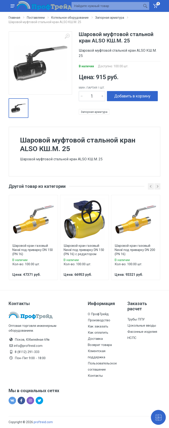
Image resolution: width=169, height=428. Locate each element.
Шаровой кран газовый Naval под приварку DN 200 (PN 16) (135, 250)
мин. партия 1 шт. (92, 87)
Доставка (95, 339)
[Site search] (106, 6)
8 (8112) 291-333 (27, 352)
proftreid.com (43, 422)
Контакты (95, 376)
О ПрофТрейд (98, 314)
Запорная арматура (94, 111)
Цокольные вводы (141, 325)
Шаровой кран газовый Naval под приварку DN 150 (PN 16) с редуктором (84, 250)
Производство (99, 320)
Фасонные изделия (142, 332)
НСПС (131, 338)
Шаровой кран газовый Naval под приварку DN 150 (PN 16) (32, 250)
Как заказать (98, 326)
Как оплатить (98, 333)
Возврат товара (100, 345)
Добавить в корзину (132, 96)
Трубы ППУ (136, 319)
